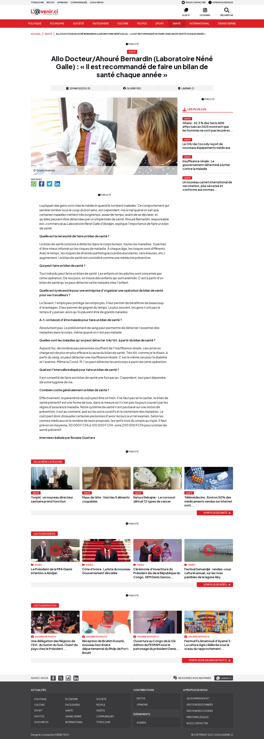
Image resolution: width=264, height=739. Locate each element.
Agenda (141, 722)
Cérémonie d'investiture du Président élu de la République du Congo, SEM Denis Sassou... (156, 573)
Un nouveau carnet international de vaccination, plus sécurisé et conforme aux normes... (207, 185)
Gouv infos (97, 2)
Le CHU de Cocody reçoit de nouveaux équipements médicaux (206, 146)
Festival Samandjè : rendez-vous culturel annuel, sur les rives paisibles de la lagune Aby (207, 573)
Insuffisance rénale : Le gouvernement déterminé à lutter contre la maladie (206, 164)
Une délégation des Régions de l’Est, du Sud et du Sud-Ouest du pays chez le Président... (54, 645)
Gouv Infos (41, 722)
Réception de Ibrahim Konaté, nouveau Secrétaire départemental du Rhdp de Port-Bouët (105, 647)
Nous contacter (194, 2)
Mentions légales (198, 717)
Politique (34, 23)
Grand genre (227, 23)
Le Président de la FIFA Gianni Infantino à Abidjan (51, 571)
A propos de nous (220, 2)
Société (78, 23)
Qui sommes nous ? (198, 698)
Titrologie (37, 2)
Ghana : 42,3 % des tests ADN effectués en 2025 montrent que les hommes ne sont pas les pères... (208, 126)
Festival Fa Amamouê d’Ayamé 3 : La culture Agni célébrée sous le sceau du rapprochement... (208, 645)
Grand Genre (73, 716)
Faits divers (72, 704)
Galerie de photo (43, 636)
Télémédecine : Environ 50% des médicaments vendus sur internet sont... (208, 501)
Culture (122, 23)
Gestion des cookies (200, 710)
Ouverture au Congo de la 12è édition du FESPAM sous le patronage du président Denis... (156, 645)
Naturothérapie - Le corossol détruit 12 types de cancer (154, 499)
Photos (39, 716)
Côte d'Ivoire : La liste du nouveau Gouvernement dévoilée (106, 571)
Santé (177, 23)
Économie (57, 23)
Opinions (62, 2)
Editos (50, 2)
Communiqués (79, 2)
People (142, 23)
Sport (160, 23)
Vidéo (36, 564)
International (199, 23)
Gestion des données (200, 704)
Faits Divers (101, 23)
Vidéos (100, 710)
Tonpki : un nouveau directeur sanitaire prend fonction (52, 499)
